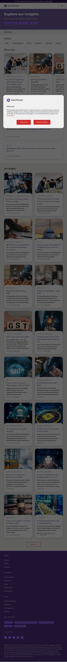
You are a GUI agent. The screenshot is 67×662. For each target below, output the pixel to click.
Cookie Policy (10, 115)
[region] (33, 111)
